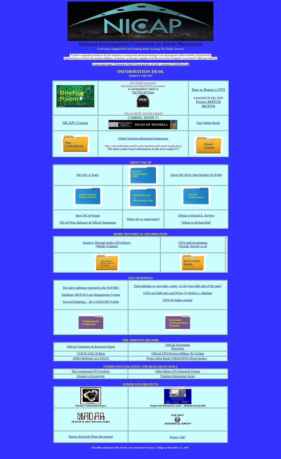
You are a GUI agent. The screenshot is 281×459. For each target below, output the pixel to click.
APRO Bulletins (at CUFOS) (91, 358)
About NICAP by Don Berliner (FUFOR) (196, 175)
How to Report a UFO (208, 90)
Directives (177, 348)
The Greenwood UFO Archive (90, 371)
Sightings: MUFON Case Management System (90, 294)
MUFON (208, 106)
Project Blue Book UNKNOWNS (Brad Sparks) (177, 358)
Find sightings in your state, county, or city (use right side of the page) (177, 286)
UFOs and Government (192, 242)
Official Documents (177, 345)
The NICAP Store (143, 92)
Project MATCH (208, 102)
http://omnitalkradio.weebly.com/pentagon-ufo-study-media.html (143, 145)
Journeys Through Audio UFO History (107, 242)
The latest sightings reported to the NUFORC (90, 287)
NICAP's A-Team (87, 175)
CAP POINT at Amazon (143, 82)
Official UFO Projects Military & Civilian (177, 353)
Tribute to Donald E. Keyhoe (196, 215)
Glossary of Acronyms (90, 376)
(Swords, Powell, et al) (193, 246)
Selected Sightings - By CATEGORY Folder (91, 301)
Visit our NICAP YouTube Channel (143, 113)
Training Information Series (177, 376)
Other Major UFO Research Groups (177, 371)
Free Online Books (208, 123)
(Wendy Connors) (107, 246)
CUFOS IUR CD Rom (91, 353)
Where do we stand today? (143, 219)
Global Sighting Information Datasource (143, 138)
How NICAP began (88, 215)
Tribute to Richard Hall (196, 222)
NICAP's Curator (75, 123)
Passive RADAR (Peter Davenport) (90, 436)
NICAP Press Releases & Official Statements (88, 222)
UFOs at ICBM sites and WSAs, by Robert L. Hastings (177, 293)
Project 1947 (178, 437)
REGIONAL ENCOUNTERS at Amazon (143, 85)
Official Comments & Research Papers (91, 346)
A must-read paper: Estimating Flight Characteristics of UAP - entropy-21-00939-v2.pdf (140, 64)
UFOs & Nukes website (177, 300)
